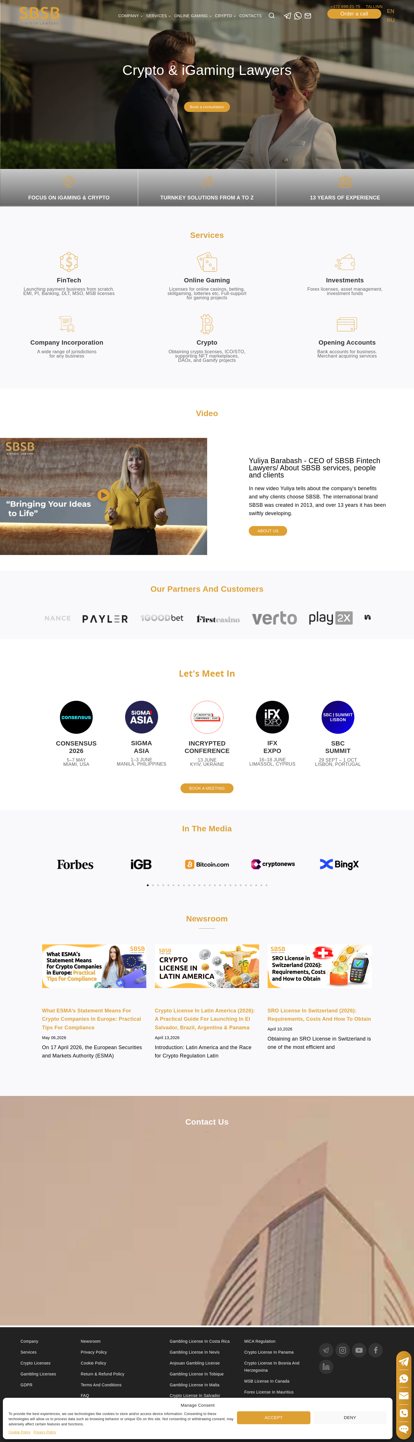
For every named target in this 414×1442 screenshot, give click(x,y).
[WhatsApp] (298, 15)
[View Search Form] (271, 15)
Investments (345, 280)
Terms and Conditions (102, 1385)
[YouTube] (359, 1350)
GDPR (27, 1385)
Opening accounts (347, 342)
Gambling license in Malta (194, 1385)
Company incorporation (66, 342)
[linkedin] (326, 1367)
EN (390, 11)
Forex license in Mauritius (269, 1392)
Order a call (354, 14)
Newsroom (91, 1341)
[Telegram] (288, 15)
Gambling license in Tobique (197, 1374)
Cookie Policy (20, 1432)
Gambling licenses (38, 1374)
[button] (104, 496)
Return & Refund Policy (103, 1374)
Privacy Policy (45, 1432)
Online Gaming (207, 280)
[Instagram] (342, 1350)
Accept (274, 1417)
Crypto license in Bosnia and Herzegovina (272, 1367)
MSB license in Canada (266, 1381)
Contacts (250, 15)
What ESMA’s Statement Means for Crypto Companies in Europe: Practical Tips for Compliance (91, 1020)
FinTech (69, 280)
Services (29, 1352)
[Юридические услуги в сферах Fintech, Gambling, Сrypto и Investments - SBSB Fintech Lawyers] (40, 16)
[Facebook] (375, 1350)
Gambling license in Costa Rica (200, 1341)
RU (391, 20)
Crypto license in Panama (269, 1352)
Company (29, 1341)
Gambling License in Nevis (195, 1352)
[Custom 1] (308, 15)
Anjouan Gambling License (195, 1363)
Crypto (207, 342)
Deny (350, 1417)
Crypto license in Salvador (195, 1395)
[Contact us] (207, 1208)
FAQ (85, 1395)
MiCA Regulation (260, 1341)
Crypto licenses (36, 1363)
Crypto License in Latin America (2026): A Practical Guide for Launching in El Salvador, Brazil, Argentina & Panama (205, 1020)
